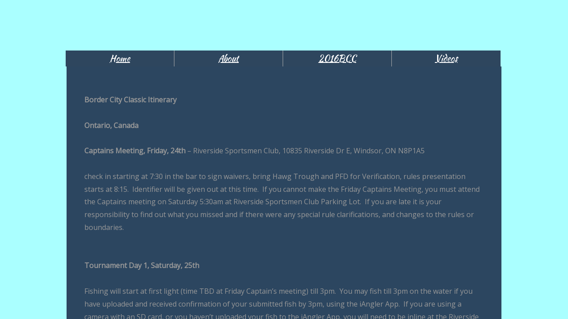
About (228, 58)
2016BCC (337, 58)
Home (120, 58)
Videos (446, 58)
